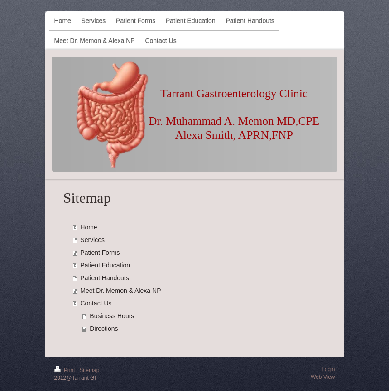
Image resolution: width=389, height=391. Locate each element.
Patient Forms (100, 252)
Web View (323, 377)
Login (328, 369)
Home (88, 227)
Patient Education (105, 265)
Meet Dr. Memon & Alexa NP (120, 290)
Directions (104, 328)
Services (92, 239)
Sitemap (89, 370)
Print (65, 370)
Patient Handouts (104, 277)
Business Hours (112, 315)
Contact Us (95, 303)
